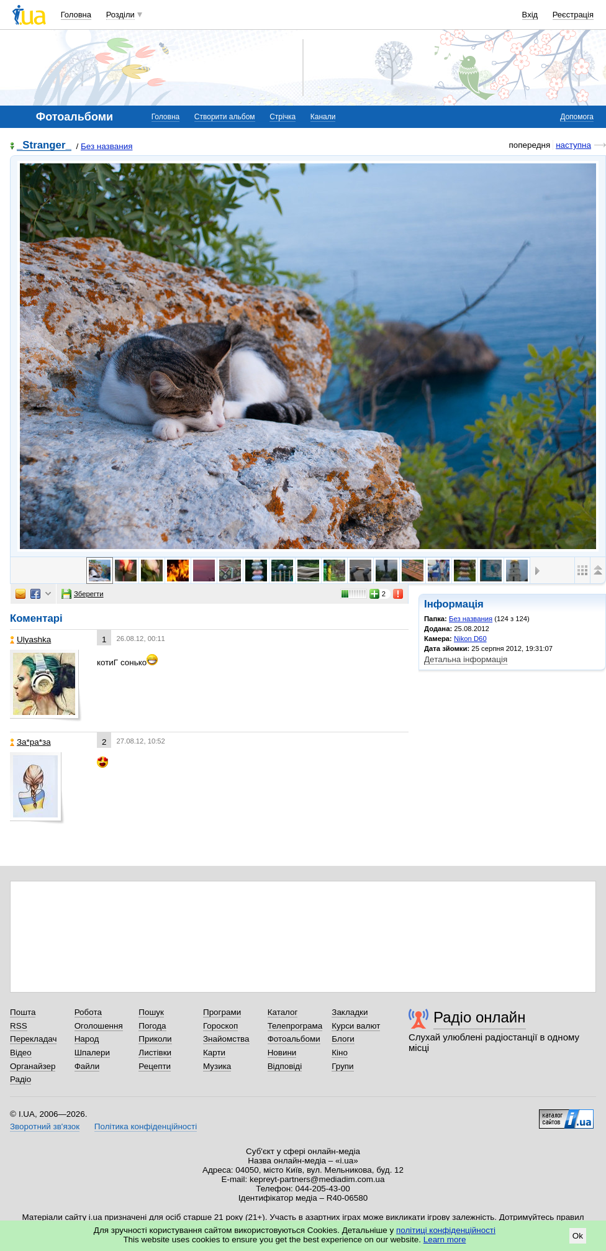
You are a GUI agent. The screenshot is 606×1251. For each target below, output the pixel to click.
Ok (577, 1235)
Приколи (154, 1039)
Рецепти (154, 1066)
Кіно (340, 1052)
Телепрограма (295, 1025)
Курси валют (356, 1025)
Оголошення (99, 1025)
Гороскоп (220, 1025)
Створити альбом (224, 116)
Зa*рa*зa (30, 742)
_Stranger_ (44, 145)
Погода (152, 1025)
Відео (21, 1052)
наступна (573, 145)
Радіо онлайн (479, 1017)
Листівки (154, 1052)
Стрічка (282, 116)
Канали (323, 116)
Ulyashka (30, 639)
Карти (214, 1052)
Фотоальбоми (294, 1039)
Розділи (120, 14)
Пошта (22, 1012)
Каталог (283, 1012)
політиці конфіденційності (445, 1230)
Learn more (444, 1239)
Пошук (151, 1012)
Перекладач (33, 1039)
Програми (222, 1012)
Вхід (530, 14)
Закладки (350, 1012)
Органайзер (32, 1066)
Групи (342, 1066)
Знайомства (226, 1039)
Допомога (577, 116)
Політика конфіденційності (145, 1126)
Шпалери (92, 1052)
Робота (88, 1012)
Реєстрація (573, 14)
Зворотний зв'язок (44, 1126)
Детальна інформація (465, 659)
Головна (76, 14)
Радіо (20, 1079)
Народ (87, 1039)
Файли (87, 1066)
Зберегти (82, 594)
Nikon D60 (470, 638)
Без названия (106, 146)
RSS (18, 1025)
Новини (282, 1052)
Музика (217, 1066)
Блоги (343, 1039)
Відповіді (285, 1066)
